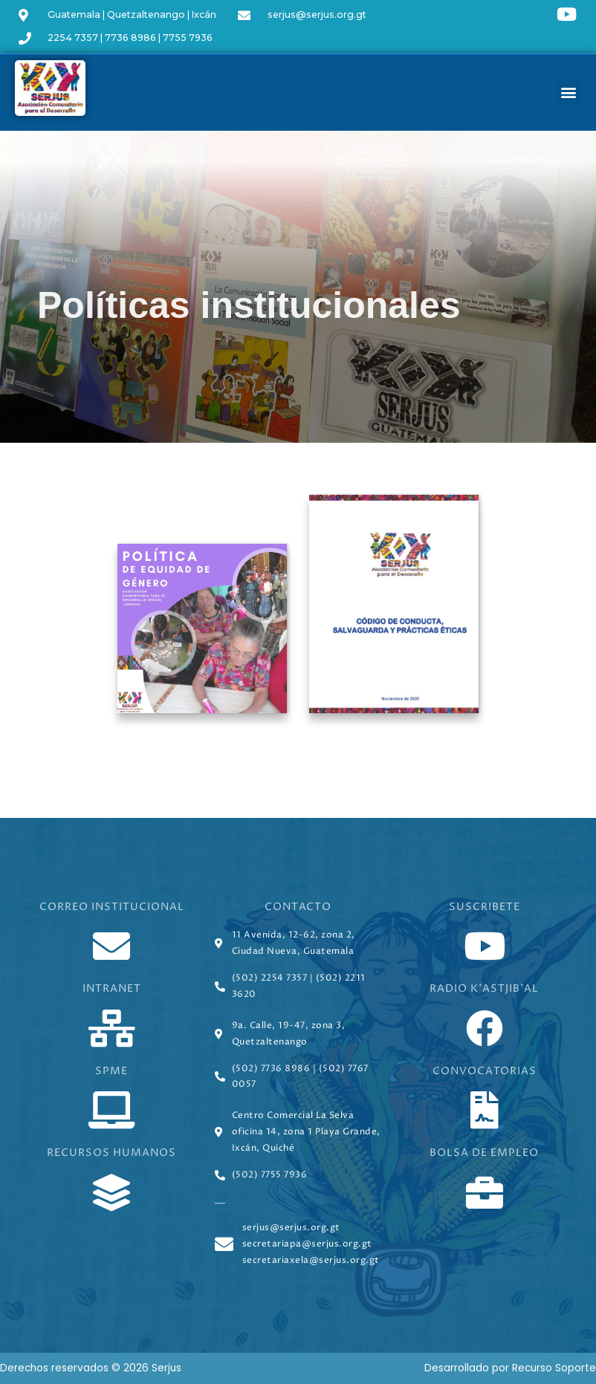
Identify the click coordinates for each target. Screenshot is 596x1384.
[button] (569, 92)
